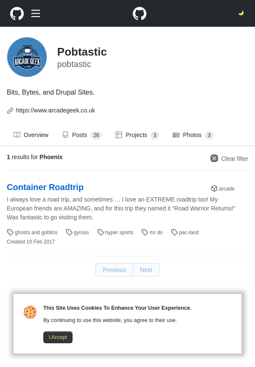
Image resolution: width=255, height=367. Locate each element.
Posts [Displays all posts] (82, 135)
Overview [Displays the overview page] (31, 135)
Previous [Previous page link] (114, 269)
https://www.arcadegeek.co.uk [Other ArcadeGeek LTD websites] (55, 110)
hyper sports (116, 232)
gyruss (78, 232)
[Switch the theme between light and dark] (241, 13)
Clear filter (229, 158)
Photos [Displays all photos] (193, 135)
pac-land (185, 232)
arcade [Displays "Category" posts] (223, 189)
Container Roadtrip (45, 187)
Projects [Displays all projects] (137, 135)
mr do (152, 232)
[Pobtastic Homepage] (17, 13)
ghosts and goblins (33, 232)
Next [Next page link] (146, 269)
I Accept (58, 337)
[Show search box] (36, 13)
